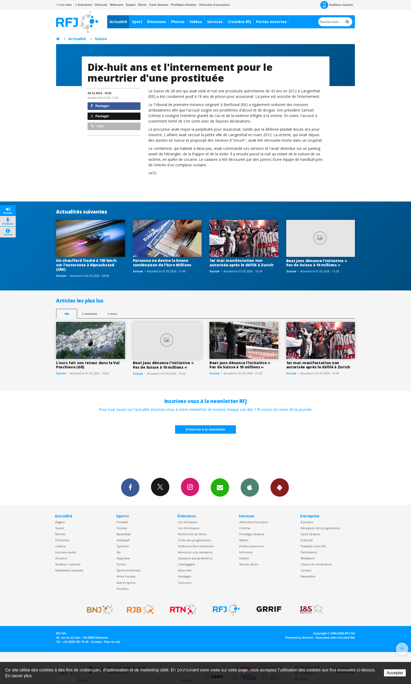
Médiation (308, 558)
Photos (178, 21)
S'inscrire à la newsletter (205, 429)
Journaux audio (66, 552)
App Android (280, 487)
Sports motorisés (128, 570)
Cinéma (244, 528)
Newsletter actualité (69, 570)
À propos (307, 522)
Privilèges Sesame (251, 534)
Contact (306, 570)
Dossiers (61, 558)
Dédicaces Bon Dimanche (196, 546)
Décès (142, 4)
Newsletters (220, 487)
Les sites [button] (64, 4)
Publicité (307, 540)
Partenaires (309, 552)
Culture (60, 546)
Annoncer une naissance (195, 552)
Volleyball (123, 540)
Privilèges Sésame (183, 4)
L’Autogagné (186, 564)
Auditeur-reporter (336, 5)
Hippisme (123, 558)
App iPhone (250, 487)
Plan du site (112, 641)
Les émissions (187, 522)
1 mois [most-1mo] (112, 314)
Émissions (156, 21)
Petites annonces (251, 546)
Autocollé (184, 570)
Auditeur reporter (68, 564)
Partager (100, 106)
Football (122, 522)
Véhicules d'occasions (214, 4)
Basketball (124, 534)
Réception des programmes (320, 528)
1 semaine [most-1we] (89, 314)
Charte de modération (316, 564)
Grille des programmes (194, 540)
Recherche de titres (192, 534)
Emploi (131, 4)
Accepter (395, 673)
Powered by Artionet (299, 637)
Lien (97, 126)
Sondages (184, 576)
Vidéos (196, 21)
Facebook (130, 487)
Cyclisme (123, 546)
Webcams (116, 4)
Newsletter (308, 576)
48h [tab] (66, 314)
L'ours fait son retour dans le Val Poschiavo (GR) (87, 365)
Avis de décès (248, 564)
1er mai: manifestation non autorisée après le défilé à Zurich (241, 262)
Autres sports (126, 582)
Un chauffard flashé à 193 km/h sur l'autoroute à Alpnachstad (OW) (86, 265)
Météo (243, 540)
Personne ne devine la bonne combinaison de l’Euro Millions (162, 262)
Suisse (101, 38)
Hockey (122, 528)
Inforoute (101, 4)
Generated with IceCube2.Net (335, 637)
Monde (60, 534)
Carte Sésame (159, 4)
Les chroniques (188, 528)
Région (60, 522)
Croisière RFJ (239, 21)
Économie (62, 540)
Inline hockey (126, 576)
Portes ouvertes (271, 21)
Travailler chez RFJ (313, 546)
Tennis (121, 564)
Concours (184, 582)
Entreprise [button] (83, 4)
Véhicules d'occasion (253, 522)
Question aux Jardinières (195, 558)
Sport (137, 21)
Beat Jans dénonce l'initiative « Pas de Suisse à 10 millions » (316, 263)
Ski (119, 552)
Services (215, 21)
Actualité (118, 21)
